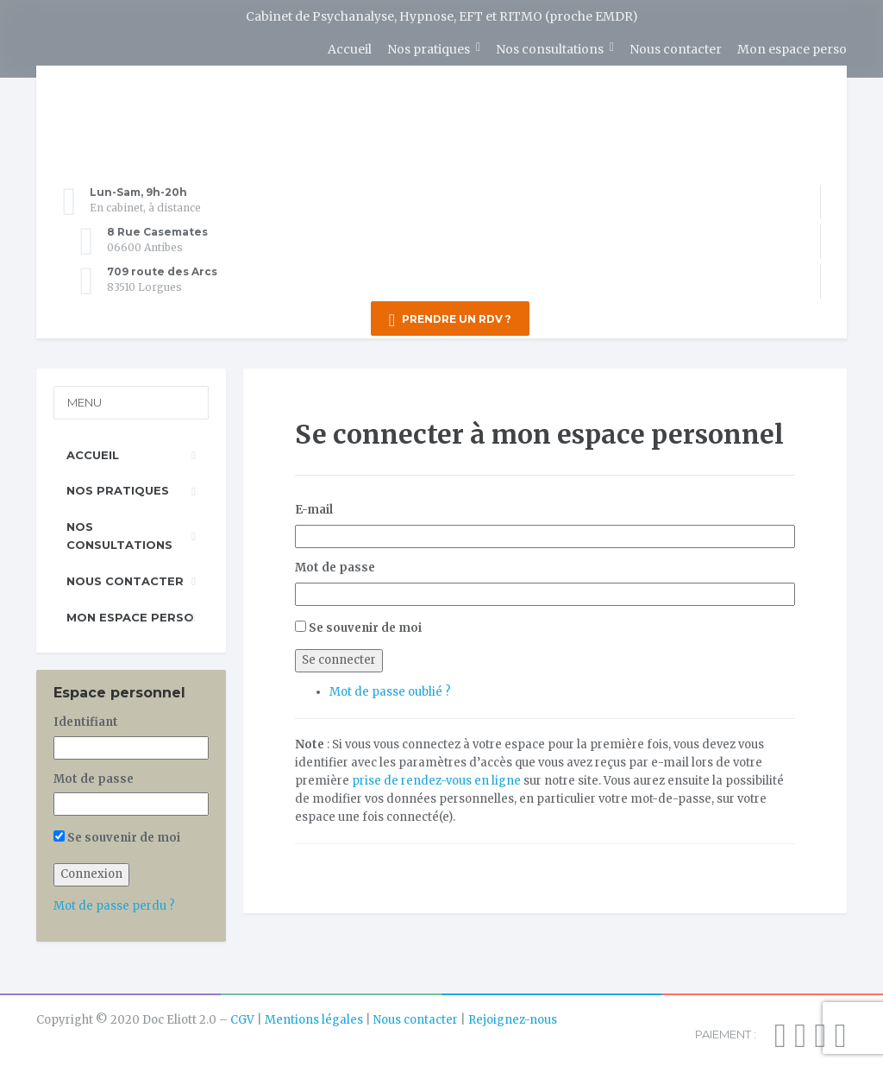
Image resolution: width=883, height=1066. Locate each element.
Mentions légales (314, 1017)
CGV (242, 1017)
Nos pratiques (428, 49)
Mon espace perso (792, 49)
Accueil (350, 49)
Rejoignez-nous (512, 1017)
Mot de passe (335, 565)
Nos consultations (550, 49)
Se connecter (339, 657)
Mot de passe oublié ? (390, 689)
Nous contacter (675, 49)
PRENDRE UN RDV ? (450, 320)
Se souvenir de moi (365, 625)
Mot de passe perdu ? (114, 903)
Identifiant (85, 719)
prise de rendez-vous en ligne (436, 778)
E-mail (314, 507)
